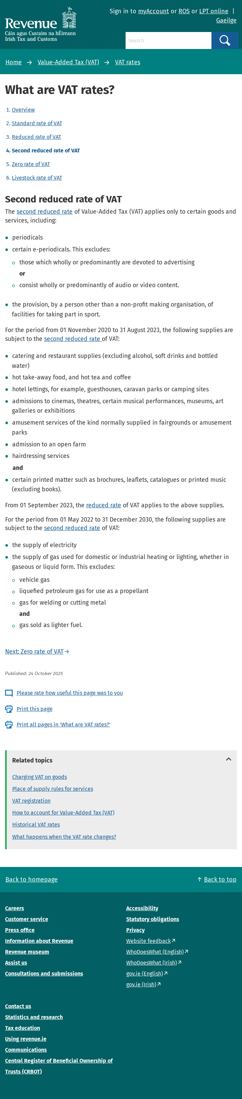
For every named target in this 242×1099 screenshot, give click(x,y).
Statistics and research (34, 1017)
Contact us (18, 1006)
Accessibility (142, 908)
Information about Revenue (39, 941)
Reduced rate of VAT (36, 137)
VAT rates (127, 62)
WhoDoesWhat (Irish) (151, 962)
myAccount (153, 11)
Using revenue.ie (25, 1039)
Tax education (22, 1028)
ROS (184, 11)
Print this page (35, 709)
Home (13, 62)
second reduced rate (45, 211)
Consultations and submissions (44, 973)
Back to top (220, 879)
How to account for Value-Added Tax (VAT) (63, 812)
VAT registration (31, 801)
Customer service (26, 919)
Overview (23, 109)
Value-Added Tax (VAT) (68, 62)
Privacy (135, 930)
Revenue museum (27, 952)
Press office (20, 930)
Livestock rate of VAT (37, 178)
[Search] (168, 40)
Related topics (32, 760)
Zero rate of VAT (31, 164)
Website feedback (148, 941)
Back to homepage (31, 879)
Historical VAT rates (36, 824)
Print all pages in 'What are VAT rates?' (63, 724)
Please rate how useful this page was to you (70, 693)
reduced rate (103, 505)
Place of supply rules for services (52, 789)
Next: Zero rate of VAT (34, 651)
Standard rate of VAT (37, 123)
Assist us (16, 962)
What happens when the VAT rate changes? (64, 837)
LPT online (213, 11)
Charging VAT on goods (39, 777)
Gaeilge (226, 20)
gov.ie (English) (144, 973)
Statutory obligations (152, 919)
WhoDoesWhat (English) (155, 952)
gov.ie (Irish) (141, 984)
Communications (26, 1050)
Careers (14, 908)
